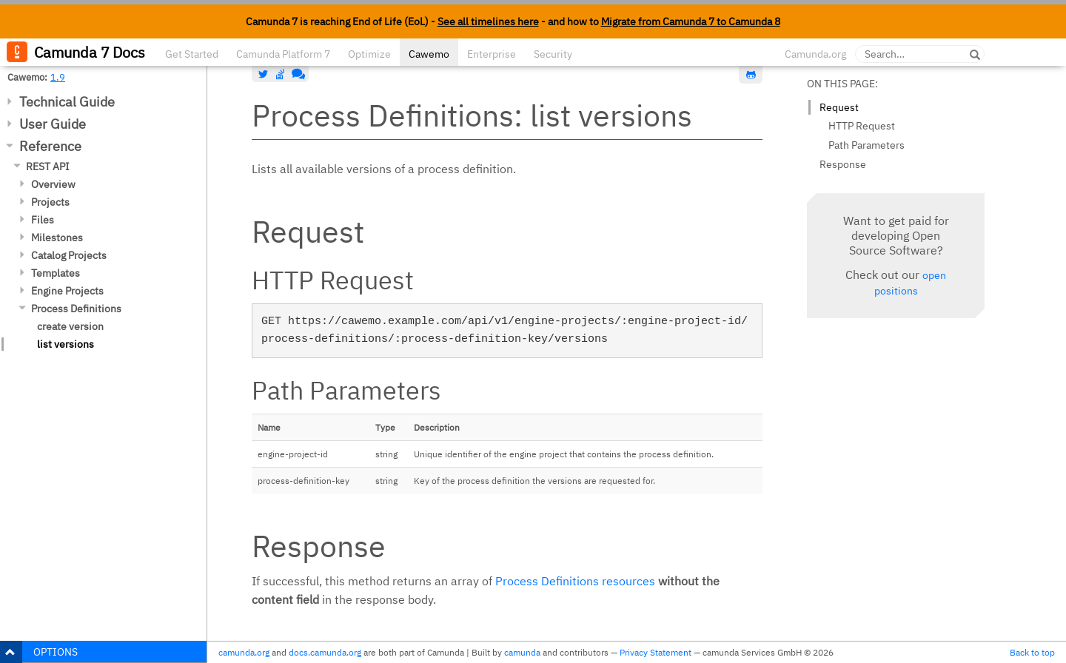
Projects (50, 202)
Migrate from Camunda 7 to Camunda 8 (690, 21)
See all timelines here (488, 21)
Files (42, 219)
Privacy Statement (655, 652)
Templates (55, 273)
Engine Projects (67, 290)
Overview (53, 184)
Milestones (57, 237)
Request (839, 107)
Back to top (1032, 652)
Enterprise (491, 54)
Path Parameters (866, 145)
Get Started (191, 54)
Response (842, 164)
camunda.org (243, 652)
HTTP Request (861, 125)
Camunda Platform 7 (283, 54)
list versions (65, 344)
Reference (50, 146)
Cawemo (429, 54)
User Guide (52, 123)
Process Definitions (76, 308)
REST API (48, 166)
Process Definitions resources (575, 580)
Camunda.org (815, 54)
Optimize (369, 54)
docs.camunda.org (325, 652)
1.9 (57, 77)
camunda (522, 652)
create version (70, 326)
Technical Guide (67, 101)
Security (553, 54)
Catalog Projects (69, 255)
